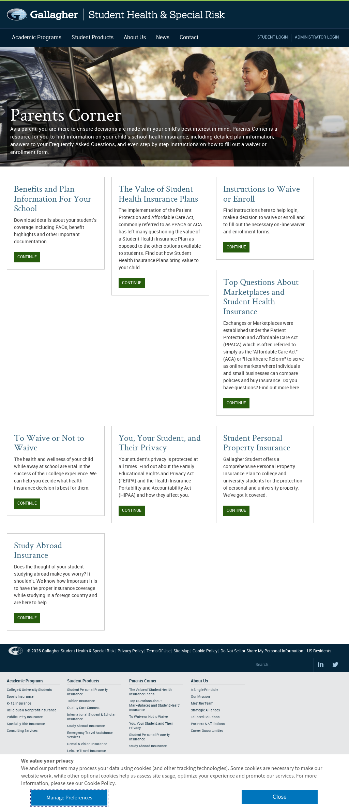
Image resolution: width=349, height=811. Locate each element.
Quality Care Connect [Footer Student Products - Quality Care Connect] (83, 708)
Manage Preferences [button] (69, 797)
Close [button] (280, 797)
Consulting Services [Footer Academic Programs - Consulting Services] (22, 731)
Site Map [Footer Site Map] (181, 651)
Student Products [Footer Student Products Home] (83, 681)
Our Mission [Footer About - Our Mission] (200, 696)
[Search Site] (283, 665)
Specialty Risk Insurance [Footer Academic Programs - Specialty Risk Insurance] (26, 724)
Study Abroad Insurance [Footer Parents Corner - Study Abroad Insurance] (148, 746)
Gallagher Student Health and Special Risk (116, 14)
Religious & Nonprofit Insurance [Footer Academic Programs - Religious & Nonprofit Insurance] (31, 710)
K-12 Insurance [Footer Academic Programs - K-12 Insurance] (19, 703)
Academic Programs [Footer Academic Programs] (25, 681)
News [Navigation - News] (162, 38)
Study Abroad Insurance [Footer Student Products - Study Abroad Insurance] (86, 726)
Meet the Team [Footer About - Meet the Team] (202, 703)
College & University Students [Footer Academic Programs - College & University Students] (29, 690)
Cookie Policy (205, 651)
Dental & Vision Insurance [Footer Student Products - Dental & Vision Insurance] (87, 744)
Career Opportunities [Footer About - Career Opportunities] (207, 731)
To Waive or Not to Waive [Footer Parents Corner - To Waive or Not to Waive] (148, 717)
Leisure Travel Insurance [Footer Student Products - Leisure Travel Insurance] (86, 751)
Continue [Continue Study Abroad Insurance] (27, 618)
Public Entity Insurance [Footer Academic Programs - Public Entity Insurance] (25, 717)
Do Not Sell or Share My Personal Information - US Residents (276, 651)
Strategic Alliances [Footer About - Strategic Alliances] (205, 710)
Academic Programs (36, 38)
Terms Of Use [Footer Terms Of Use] (158, 651)
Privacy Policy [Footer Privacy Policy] (130, 651)
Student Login (272, 37)
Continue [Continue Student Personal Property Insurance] (236, 510)
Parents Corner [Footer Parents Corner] (142, 681)
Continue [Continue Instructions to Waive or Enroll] (236, 247)
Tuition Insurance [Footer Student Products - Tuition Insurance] (81, 701)
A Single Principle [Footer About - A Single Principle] (204, 690)
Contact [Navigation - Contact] (189, 38)
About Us (135, 38)
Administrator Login (317, 37)
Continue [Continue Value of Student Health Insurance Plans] (131, 283)
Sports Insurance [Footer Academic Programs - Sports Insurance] (20, 696)
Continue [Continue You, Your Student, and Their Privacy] (131, 510)
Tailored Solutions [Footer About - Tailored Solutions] (205, 717)
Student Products (92, 38)
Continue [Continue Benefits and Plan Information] (27, 257)
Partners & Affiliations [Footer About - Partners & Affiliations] (208, 724)
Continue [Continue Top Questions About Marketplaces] (236, 403)
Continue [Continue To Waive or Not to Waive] (27, 503)
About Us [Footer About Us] (199, 681)
